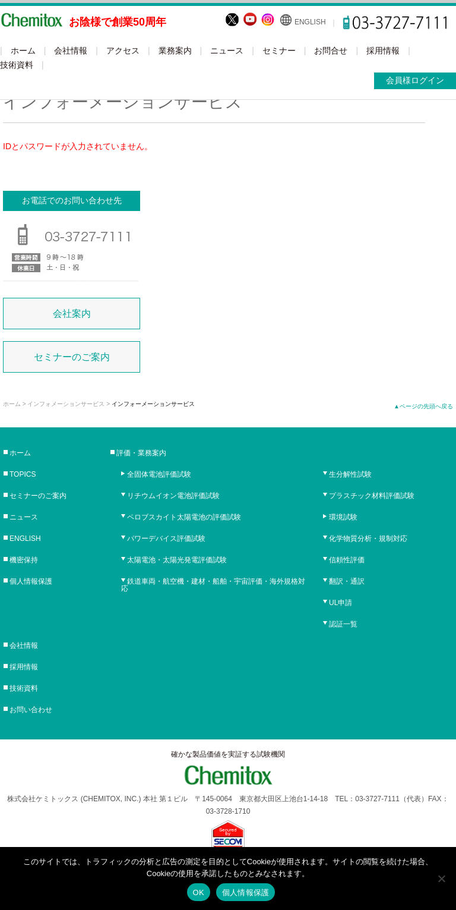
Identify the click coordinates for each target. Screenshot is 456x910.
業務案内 (175, 50)
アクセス (123, 50)
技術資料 (16, 65)
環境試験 (343, 517)
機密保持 (24, 560)
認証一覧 (343, 624)
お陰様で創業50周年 (117, 22)
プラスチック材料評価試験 (371, 496)
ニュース (226, 50)
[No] (441, 878)
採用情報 (383, 50)
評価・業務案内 (141, 453)
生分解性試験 (350, 474)
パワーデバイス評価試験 (166, 538)
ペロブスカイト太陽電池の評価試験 (184, 517)
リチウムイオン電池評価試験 (173, 496)
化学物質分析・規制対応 (368, 538)
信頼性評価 (347, 560)
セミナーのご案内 (72, 357)
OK (198, 892)
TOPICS (23, 474)
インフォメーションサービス (65, 404)
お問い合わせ (31, 710)
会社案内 (72, 313)
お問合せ (330, 50)
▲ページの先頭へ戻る (423, 406)
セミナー (279, 50)
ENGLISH (310, 22)
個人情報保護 (31, 581)
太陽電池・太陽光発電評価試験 (177, 560)
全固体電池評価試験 (159, 474)
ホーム (23, 50)
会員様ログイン (415, 80)
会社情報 (70, 50)
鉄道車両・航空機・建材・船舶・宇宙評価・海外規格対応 (213, 585)
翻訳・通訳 (347, 581)
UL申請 (340, 603)
